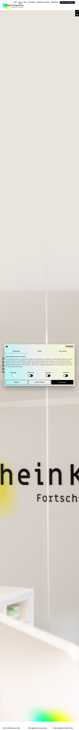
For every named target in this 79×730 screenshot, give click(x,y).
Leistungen (31, 2)
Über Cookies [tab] (63, 351)
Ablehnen (16, 382)
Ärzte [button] (25, 2)
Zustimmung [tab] (16, 351)
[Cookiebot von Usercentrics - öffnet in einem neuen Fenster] (66, 346)
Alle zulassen (62, 382)
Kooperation (54, 2)
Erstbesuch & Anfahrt (43, 2)
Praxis (20, 2)
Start (15, 2)
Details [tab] (39, 351)
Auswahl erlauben (39, 382)
